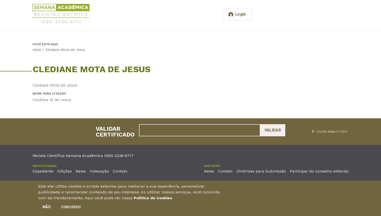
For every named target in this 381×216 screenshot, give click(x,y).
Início (37, 50)
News (81, 171)
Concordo (71, 207)
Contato (120, 171)
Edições (64, 171)
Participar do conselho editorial (319, 171)
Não (47, 207)
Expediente (43, 171)
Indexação (99, 171)
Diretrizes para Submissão (261, 171)
